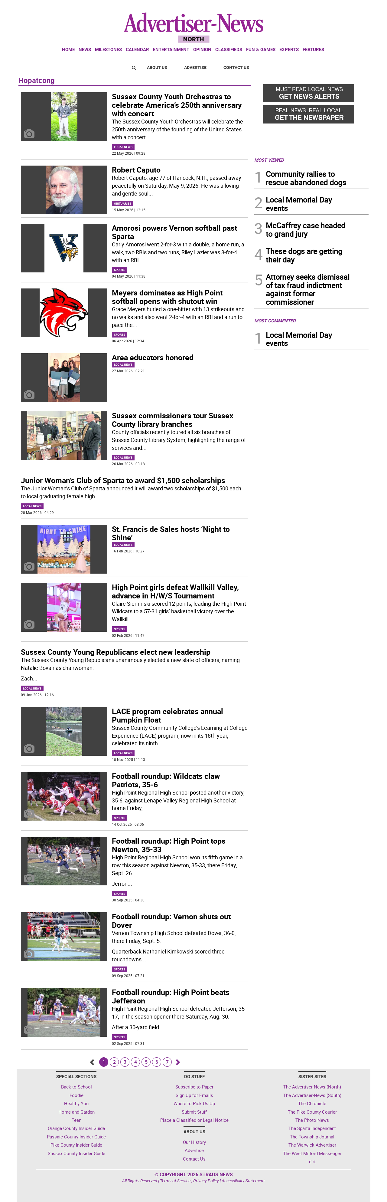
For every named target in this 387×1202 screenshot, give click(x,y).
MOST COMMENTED (275, 321)
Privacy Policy (206, 1181)
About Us (157, 67)
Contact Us (236, 67)
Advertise (195, 67)
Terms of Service (175, 1181)
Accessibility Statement (243, 1181)
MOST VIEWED (269, 160)
